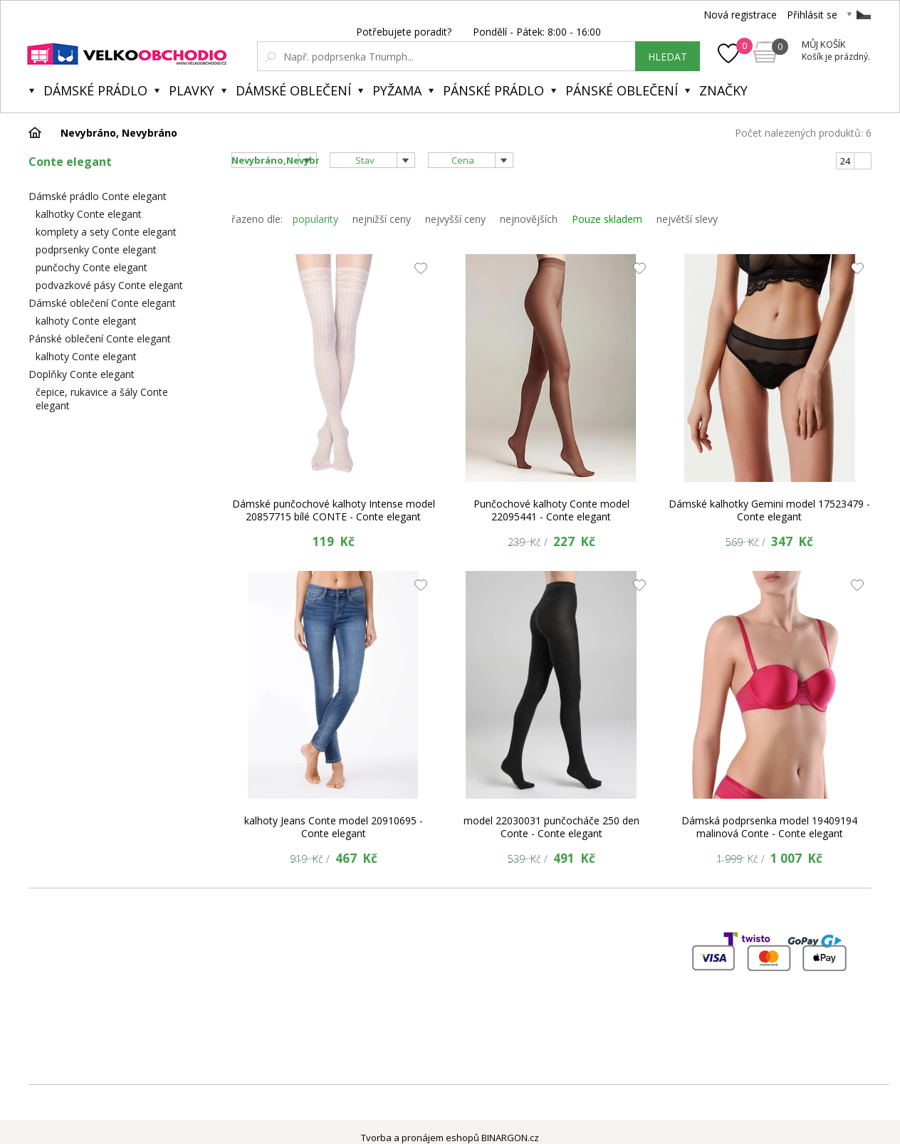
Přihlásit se (812, 14)
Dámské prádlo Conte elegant (97, 196)
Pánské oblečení (621, 90)
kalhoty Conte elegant (86, 320)
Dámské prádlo (95, 90)
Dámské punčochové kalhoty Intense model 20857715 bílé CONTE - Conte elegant (333, 510)
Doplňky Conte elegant (81, 374)
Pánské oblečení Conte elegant (99, 338)
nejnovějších (529, 219)
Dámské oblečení (293, 90)
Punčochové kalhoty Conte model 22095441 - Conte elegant (551, 510)
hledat (667, 56)
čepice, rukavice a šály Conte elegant (102, 398)
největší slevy (687, 219)
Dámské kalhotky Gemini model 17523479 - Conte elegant (769, 510)
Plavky (191, 90)
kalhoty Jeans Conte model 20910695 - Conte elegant (333, 827)
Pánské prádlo (493, 90)
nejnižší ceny (381, 219)
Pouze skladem (607, 219)
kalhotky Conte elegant (89, 214)
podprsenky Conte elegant (96, 249)
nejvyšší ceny (455, 219)
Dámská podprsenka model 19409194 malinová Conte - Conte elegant (769, 827)
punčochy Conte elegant (91, 267)
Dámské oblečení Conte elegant (102, 303)
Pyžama (397, 90)
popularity (315, 219)
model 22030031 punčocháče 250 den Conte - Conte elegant (551, 827)
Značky (723, 90)
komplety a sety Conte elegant (106, 231)
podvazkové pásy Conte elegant (109, 285)
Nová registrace (740, 14)
